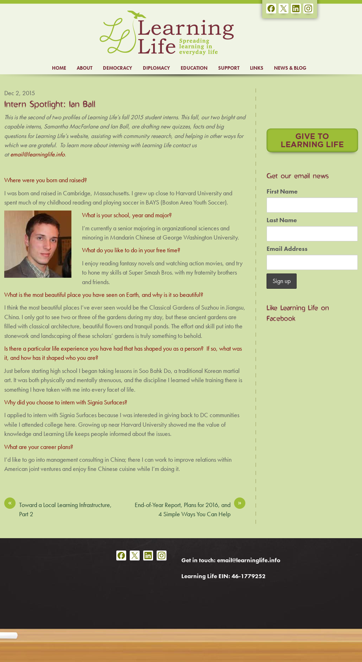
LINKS (256, 68)
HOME (59, 68)
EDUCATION (194, 68)
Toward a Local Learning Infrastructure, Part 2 (58, 509)
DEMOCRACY (117, 68)
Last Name (282, 220)
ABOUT (84, 68)
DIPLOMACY (156, 68)
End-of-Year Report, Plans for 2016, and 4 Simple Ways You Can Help (190, 509)
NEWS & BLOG (290, 68)
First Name (282, 191)
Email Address (287, 249)
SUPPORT (228, 68)
